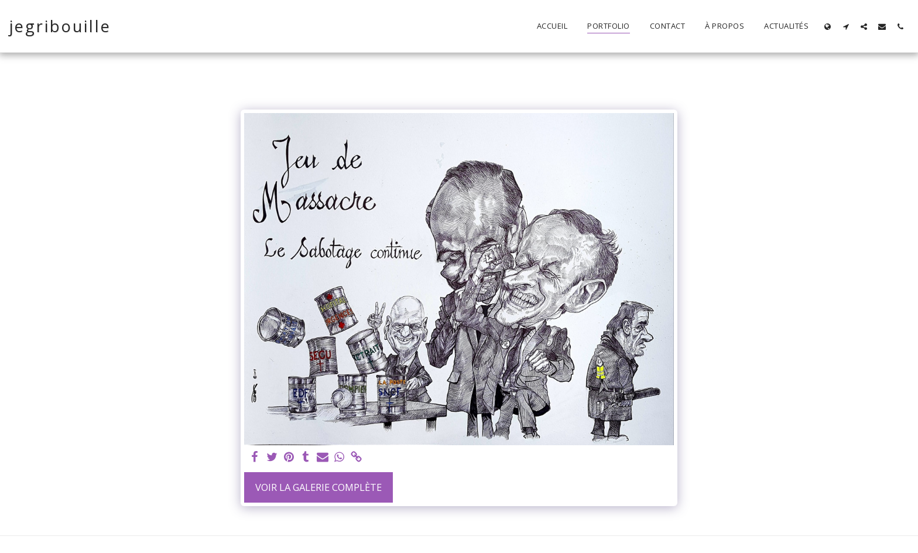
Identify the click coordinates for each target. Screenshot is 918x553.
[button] (845, 26)
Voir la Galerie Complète (318, 487)
